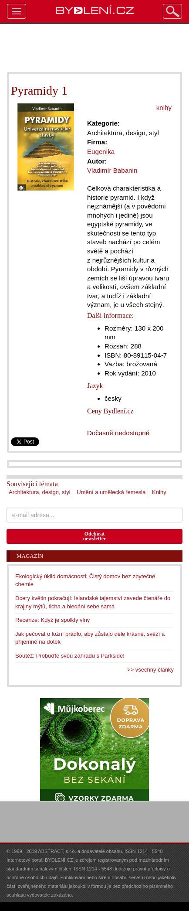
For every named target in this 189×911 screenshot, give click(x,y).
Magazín (30, 556)
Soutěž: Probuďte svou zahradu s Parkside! (70, 655)
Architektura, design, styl (40, 492)
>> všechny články (150, 669)
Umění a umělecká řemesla (111, 492)
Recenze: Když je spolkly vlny (52, 620)
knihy (164, 107)
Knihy (159, 492)
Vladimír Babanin (112, 170)
